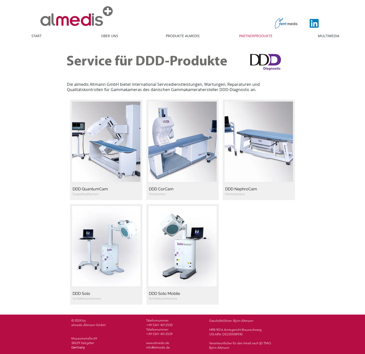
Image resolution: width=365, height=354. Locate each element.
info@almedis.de (158, 347)
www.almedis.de (157, 343)
